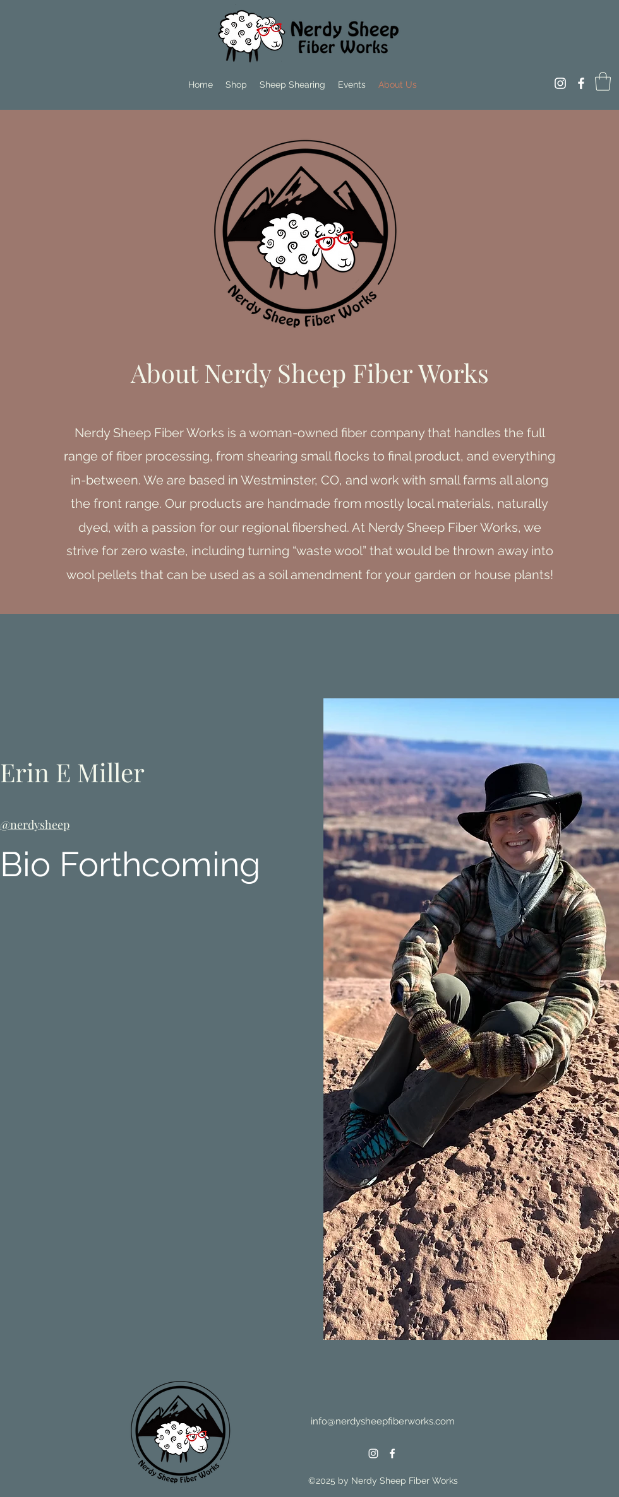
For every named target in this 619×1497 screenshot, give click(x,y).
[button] (603, 81)
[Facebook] (581, 83)
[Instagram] (560, 83)
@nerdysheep (34, 824)
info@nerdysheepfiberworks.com (383, 1421)
